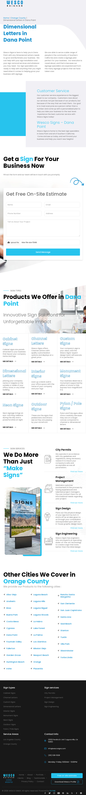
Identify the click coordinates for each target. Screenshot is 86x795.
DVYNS (52, 791)
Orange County (18, 18)
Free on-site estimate (67, 775)
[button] (3, 3)
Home (6, 18)
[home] (14, 3)
